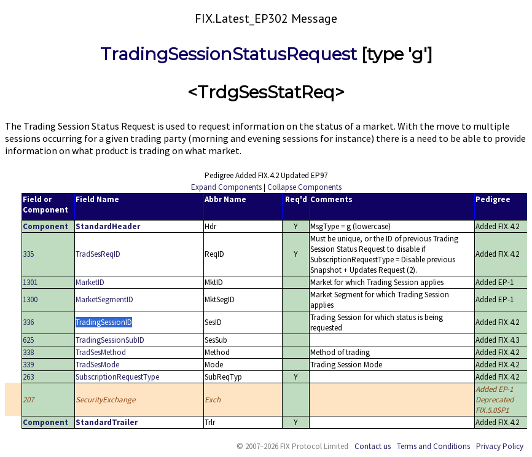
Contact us (372, 446)
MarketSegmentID (104, 299)
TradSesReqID (98, 254)
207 (28, 399)
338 (28, 352)
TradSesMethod (101, 352)
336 (28, 322)
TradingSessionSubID (110, 340)
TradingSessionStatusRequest (228, 54)
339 (28, 364)
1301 (30, 282)
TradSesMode (97, 364)
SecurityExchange (105, 399)
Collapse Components (304, 187)
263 (28, 377)
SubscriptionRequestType (117, 377)
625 (28, 340)
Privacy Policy (499, 446)
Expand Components (226, 187)
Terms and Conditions (433, 446)
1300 (30, 299)
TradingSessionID (104, 322)
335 (28, 254)
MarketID (90, 282)
